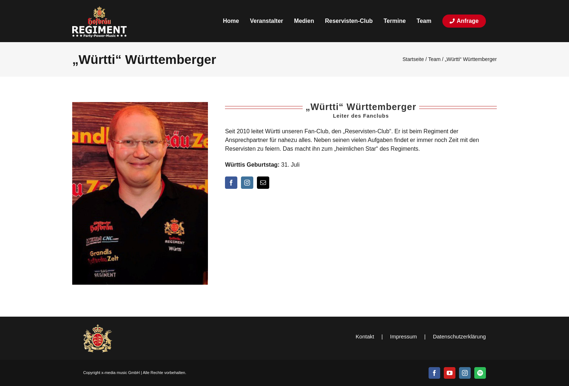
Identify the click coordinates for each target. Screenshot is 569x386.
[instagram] (247, 182)
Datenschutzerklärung (459, 336)
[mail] (263, 182)
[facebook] (231, 182)
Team (434, 59)
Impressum (403, 336)
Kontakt (365, 336)
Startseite (413, 59)
